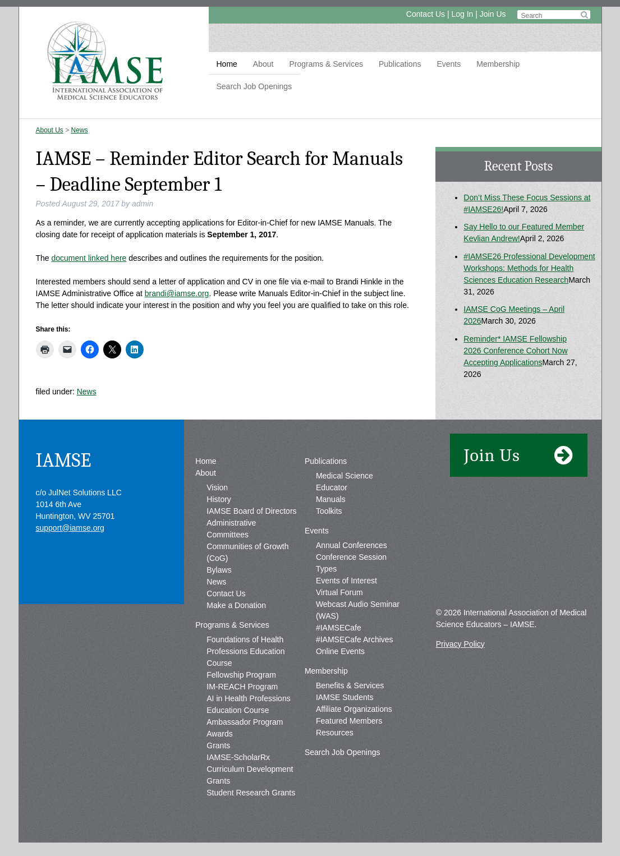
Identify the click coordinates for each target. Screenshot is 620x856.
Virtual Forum (339, 592)
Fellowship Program (241, 674)
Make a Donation (236, 605)
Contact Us (425, 14)
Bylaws (218, 569)
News (79, 130)
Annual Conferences (351, 545)
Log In (462, 14)
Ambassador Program (244, 721)
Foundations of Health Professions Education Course (245, 651)
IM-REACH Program (242, 686)
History (218, 499)
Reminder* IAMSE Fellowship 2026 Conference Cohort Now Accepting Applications (515, 350)
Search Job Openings (254, 86)
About (263, 63)
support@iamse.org (70, 527)
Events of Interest (346, 580)
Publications (400, 63)
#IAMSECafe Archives (354, 639)
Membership (498, 63)
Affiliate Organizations (354, 709)
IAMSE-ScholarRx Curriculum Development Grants (249, 769)
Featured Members (349, 720)
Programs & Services (325, 63)
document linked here (89, 258)
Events (449, 63)
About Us (49, 130)
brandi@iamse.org (177, 293)
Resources (334, 732)
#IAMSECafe (338, 627)
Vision (217, 487)
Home (227, 63)
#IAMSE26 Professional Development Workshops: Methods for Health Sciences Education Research (529, 268)
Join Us (493, 14)
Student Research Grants (250, 792)
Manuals (331, 499)
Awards (219, 733)
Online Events (340, 651)
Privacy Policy (460, 643)
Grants (218, 745)
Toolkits (329, 511)
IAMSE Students (345, 697)
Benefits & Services (350, 685)
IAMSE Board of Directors (251, 511)
